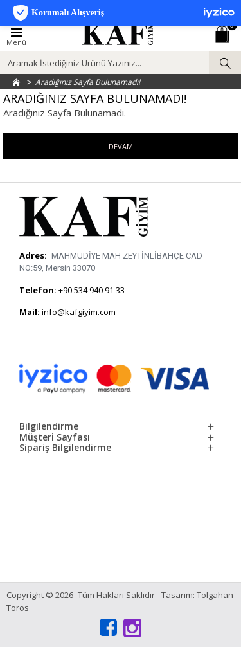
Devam (121, 146)
